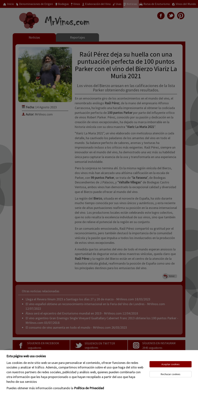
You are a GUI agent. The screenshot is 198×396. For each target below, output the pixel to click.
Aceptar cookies (170, 364)
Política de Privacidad (89, 388)
